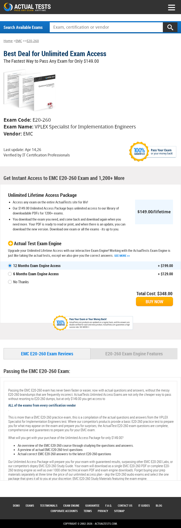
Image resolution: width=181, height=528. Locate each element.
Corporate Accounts (64, 511)
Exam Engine (71, 505)
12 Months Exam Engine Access (37, 265)
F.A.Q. (108, 505)
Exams (30, 505)
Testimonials (49, 505)
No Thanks (21, 281)
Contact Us (125, 505)
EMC (19, 41)
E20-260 (33, 41)
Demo (16, 505)
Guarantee (92, 505)
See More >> (122, 255)
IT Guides (144, 505)
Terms (88, 511)
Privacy (103, 511)
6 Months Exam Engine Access (36, 273)
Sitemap (119, 511)
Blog (159, 505)
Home (8, 41)
